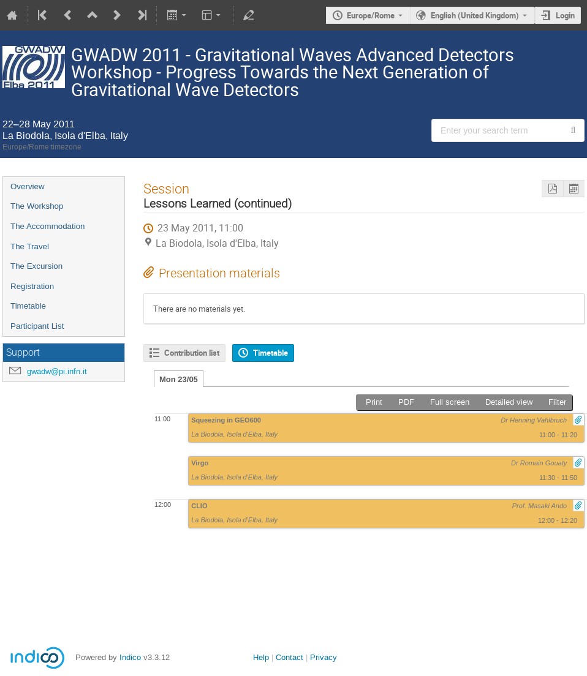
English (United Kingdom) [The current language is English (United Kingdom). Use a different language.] (475, 15)
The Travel (29, 246)
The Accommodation (47, 226)
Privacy (323, 657)
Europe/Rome (371, 15)
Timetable (28, 305)
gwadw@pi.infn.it (57, 371)
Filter (557, 402)
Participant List (37, 326)
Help (261, 657)
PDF (406, 402)
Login (565, 15)
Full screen (449, 402)
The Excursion (36, 266)
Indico (130, 657)
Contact (289, 657)
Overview (27, 186)
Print (374, 402)
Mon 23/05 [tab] (178, 379)
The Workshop (36, 206)
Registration (32, 286)
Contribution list (191, 352)
